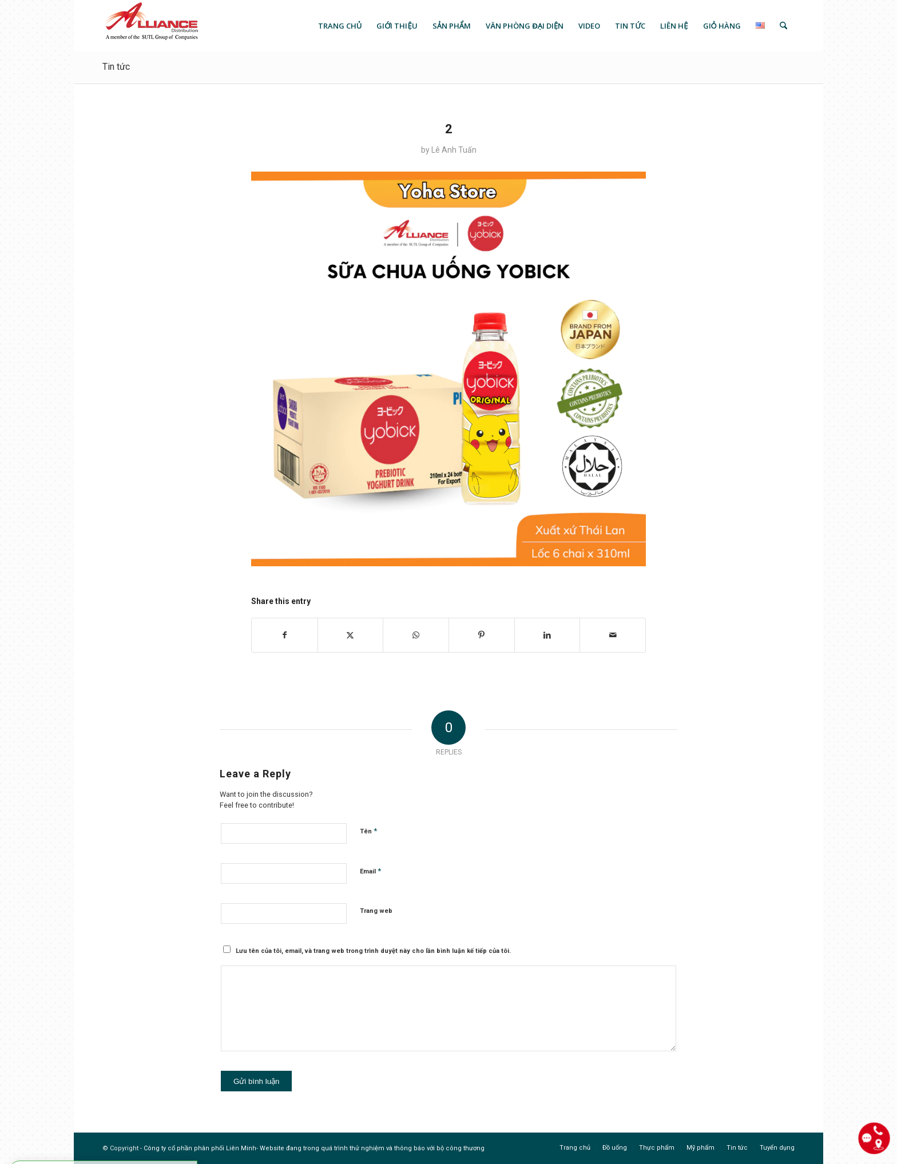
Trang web (376, 911)
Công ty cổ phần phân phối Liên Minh (200, 1148)
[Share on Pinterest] (481, 635)
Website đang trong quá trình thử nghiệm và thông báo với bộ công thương (372, 1148)
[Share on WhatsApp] (416, 635)
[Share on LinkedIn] (547, 635)
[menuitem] (340, 25)
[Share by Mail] (612, 635)
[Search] (783, 25)
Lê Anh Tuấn (454, 149)
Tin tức (116, 66)
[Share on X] (350, 635)
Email (370, 871)
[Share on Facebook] (284, 635)
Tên (368, 831)
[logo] (150, 25)
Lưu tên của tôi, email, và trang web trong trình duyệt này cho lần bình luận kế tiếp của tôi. (373, 951)
